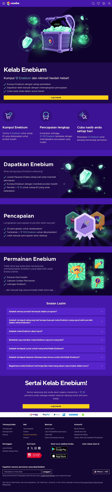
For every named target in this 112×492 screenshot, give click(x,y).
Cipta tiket (48, 434)
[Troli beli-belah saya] (104, 3)
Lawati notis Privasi (48, 475)
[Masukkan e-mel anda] (21, 472)
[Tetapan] (101, 472)
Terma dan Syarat (86, 482)
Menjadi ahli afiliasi (81, 434)
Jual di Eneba (7, 448)
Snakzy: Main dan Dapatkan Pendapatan (88, 437)
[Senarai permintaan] (98, 3)
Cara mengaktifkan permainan (55, 431)
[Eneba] (13, 3)
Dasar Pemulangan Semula (54, 437)
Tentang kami (7, 428)
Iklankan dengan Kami (10, 451)
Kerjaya (5, 434)
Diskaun (26, 437)
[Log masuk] (109, 3)
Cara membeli (28, 428)
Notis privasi (98, 482)
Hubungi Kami (7, 431)
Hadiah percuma (80, 431)
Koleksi (26, 431)
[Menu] (3, 3)
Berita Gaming (79, 428)
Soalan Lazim (49, 428)
